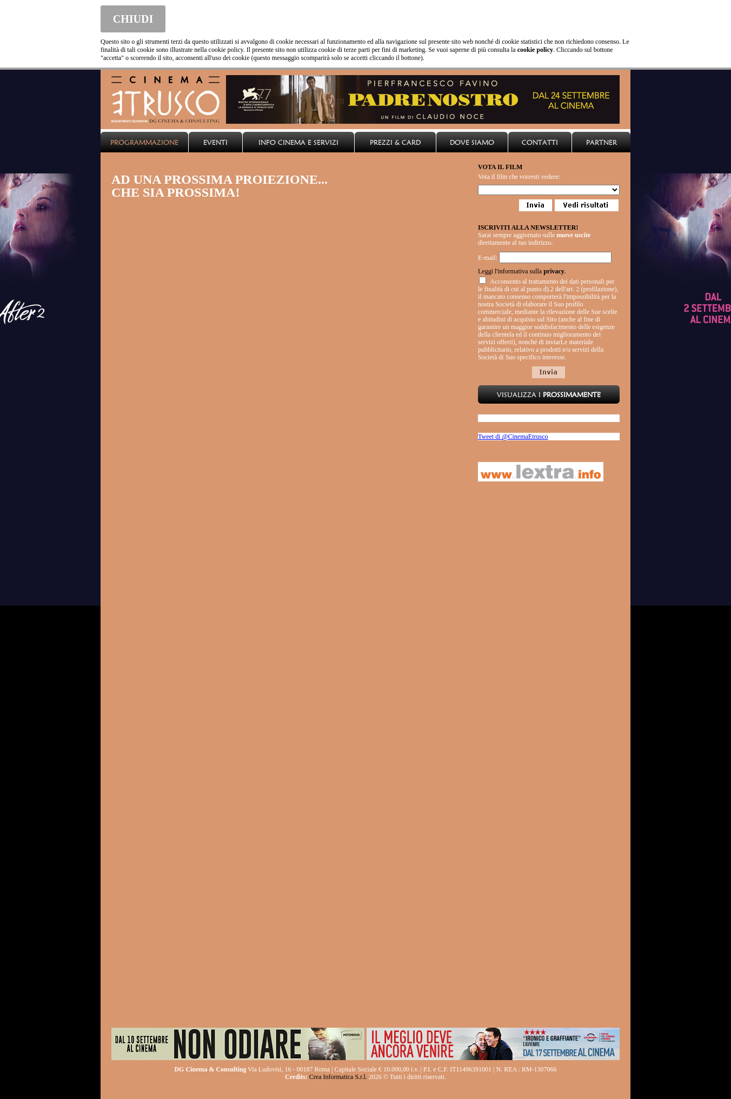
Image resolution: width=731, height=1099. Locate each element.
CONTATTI (540, 142)
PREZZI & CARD (395, 142)
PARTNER (601, 142)
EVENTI (215, 142)
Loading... (549, 190)
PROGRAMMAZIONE (144, 142)
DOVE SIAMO (472, 142)
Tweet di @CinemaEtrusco (513, 436)
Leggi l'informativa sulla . (522, 271)
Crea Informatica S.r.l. (338, 1077)
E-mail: (487, 258)
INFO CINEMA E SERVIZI (298, 142)
